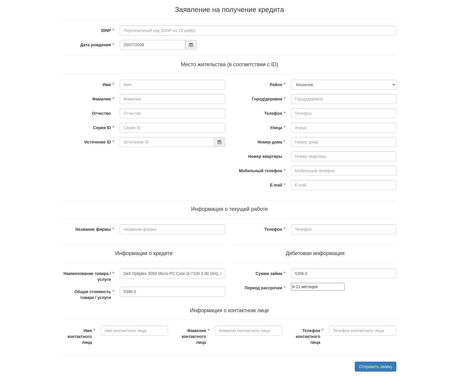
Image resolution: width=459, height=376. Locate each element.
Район (276, 84)
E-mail (276, 185)
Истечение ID (97, 142)
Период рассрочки (263, 288)
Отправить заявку (376, 366)
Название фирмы (93, 229)
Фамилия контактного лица (193, 336)
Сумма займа (269, 273)
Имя (106, 84)
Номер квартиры (265, 156)
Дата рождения (95, 44)
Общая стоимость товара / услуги (92, 294)
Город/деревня (267, 99)
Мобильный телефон (260, 170)
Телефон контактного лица (308, 336)
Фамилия (101, 99)
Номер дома (270, 142)
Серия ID (102, 127)
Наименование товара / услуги (87, 276)
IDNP (106, 30)
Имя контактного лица (79, 336)
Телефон (273, 113)
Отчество (101, 113)
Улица (276, 127)
